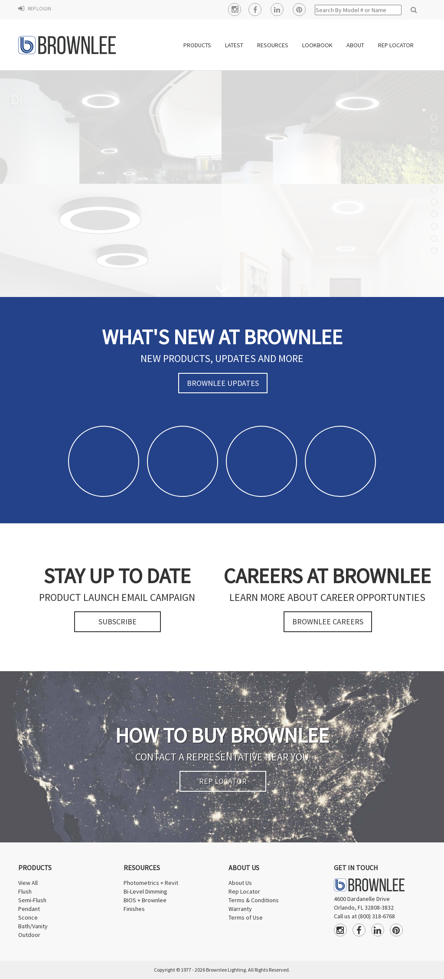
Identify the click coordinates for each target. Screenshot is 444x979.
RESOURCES (272, 45)
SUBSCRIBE (117, 622)
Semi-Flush (32, 900)
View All (28, 883)
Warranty (240, 909)
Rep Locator (244, 891)
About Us (240, 883)
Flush (25, 891)
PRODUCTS (197, 45)
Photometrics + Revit (151, 883)
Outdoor (29, 935)
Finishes (134, 909)
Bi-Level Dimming (145, 891)
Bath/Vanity (33, 926)
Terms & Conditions (254, 900)
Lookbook (317, 45)
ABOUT (355, 45)
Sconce (28, 917)
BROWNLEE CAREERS (327, 622)
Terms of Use (246, 917)
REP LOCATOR (396, 45)
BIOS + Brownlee (145, 900)
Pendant (29, 909)
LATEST (234, 45)
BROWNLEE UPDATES (223, 383)
